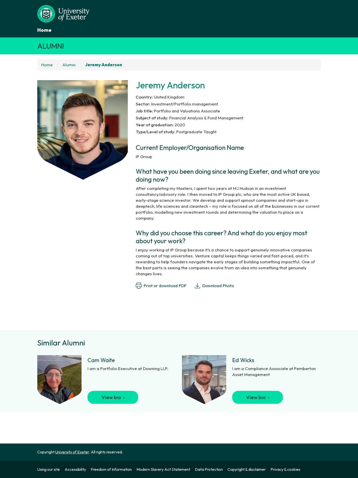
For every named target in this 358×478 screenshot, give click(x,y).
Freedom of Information (111, 469)
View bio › (113, 397)
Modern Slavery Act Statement (163, 469)
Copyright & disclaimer (246, 469)
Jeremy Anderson (103, 64)
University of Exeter (72, 451)
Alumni (50, 46)
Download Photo (214, 286)
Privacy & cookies (285, 469)
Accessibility (75, 469)
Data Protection (209, 469)
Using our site (48, 469)
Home (44, 30)
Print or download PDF (161, 286)
